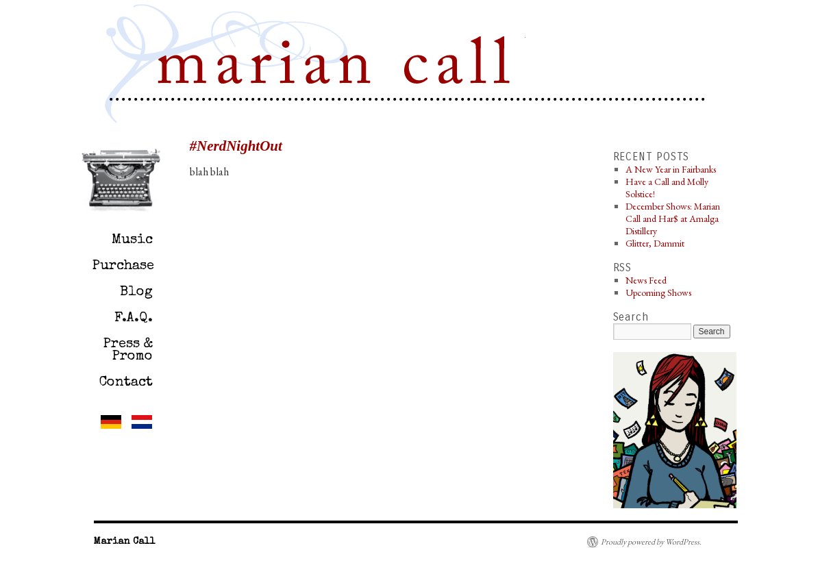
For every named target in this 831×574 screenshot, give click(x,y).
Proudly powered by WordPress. (651, 541)
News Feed (646, 280)
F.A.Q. (133, 318)
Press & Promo (128, 351)
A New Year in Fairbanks (670, 169)
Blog (136, 292)
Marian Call (337, 66)
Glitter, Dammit (654, 243)
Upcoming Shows (658, 292)
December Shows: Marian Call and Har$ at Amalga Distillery (672, 218)
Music (132, 240)
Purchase (123, 266)
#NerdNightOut (236, 146)
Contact (126, 383)
